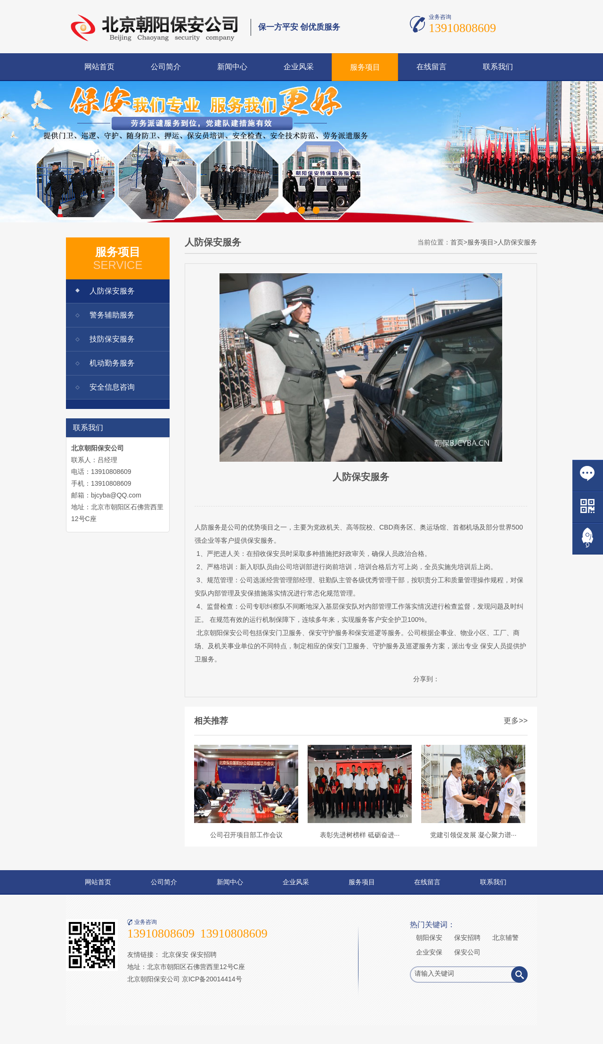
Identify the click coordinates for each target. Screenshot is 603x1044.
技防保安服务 (112, 339)
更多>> (516, 721)
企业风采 (299, 67)
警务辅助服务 (112, 315)
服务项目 (365, 67)
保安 (254, 540)
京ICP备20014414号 (212, 979)
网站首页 (99, 67)
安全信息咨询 (112, 387)
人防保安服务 (112, 291)
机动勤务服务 (112, 363)
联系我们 (498, 67)
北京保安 (175, 954)
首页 (457, 242)
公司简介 (166, 67)
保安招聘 (203, 954)
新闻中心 (232, 67)
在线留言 (431, 67)
